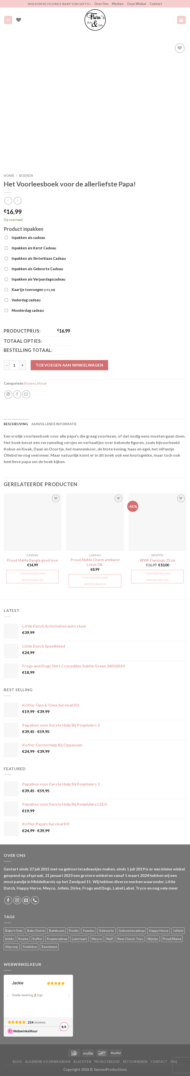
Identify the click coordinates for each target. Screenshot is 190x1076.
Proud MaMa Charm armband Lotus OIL (95, 562)
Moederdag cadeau (28, 310)
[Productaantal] (14, 365)
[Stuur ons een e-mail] (26, 900)
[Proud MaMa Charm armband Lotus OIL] (95, 522)
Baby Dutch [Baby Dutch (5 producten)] (36, 931)
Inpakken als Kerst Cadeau (34, 248)
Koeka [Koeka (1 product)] (23, 939)
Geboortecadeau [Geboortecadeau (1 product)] (131, 931)
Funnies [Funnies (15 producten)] (89, 931)
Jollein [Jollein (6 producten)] (178, 931)
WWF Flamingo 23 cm (157, 560)
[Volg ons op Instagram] (17, 900)
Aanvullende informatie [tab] (54, 424)
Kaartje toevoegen (33, 290)
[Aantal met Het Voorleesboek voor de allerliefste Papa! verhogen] (22, 365)
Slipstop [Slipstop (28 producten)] (11, 947)
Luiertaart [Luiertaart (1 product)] (79, 939)
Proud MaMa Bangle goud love (32, 560)
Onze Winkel (136, 4)
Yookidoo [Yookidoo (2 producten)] (30, 947)
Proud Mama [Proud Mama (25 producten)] (172, 939)
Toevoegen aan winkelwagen (69, 365)
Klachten (82, 1062)
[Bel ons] (35, 900)
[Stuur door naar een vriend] (26, 394)
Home (9, 176)
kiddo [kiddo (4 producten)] (9, 939)
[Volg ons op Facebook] (8, 900)
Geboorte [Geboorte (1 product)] (106, 931)
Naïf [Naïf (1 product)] (109, 939)
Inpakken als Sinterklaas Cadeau (39, 258)
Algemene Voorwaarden (47, 1062)
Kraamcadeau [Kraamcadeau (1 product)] (57, 939)
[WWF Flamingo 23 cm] (157, 522)
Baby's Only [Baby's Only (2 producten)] (14, 931)
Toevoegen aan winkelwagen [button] (33, 576)
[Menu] (8, 20)
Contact (156, 4)
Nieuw (42, 383)
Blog (17, 1062)
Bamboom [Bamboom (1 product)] (56, 931)
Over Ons (101, 4)
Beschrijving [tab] (16, 424)
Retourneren (135, 1062)
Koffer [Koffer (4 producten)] (37, 939)
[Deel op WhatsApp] (8, 394)
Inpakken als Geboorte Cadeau (37, 269)
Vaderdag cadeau (26, 300)
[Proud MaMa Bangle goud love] (32, 522)
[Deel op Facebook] (17, 394)
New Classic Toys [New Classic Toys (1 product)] (130, 939)
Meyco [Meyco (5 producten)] (97, 939)
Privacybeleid (107, 1062)
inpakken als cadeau (28, 238)
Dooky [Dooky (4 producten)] (74, 931)
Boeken (26, 176)
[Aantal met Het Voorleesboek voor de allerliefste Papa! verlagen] (6, 365)
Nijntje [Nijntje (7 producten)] (152, 939)
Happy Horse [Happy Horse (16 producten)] (158, 931)
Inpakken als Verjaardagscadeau (38, 279)
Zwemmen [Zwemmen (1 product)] (49, 947)
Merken (117, 4)
